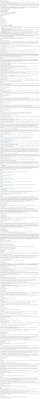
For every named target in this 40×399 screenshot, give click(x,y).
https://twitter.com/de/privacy (3, 88)
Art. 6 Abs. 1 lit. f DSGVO (7, 325)
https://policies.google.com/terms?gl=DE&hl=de (31, 285)
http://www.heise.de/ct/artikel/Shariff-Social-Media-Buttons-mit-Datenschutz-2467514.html (8, 241)
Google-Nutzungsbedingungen (24, 285)
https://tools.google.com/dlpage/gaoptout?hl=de (4, 262)
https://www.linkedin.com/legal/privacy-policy (9, 185)
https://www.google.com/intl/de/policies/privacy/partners (5, 259)
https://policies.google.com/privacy (8, 182)
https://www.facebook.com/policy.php (8, 172)
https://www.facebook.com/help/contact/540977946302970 (5, 115)
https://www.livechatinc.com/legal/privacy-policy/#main (5, 385)
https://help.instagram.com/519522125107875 (4, 158)
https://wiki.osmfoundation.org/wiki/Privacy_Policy (5, 342)
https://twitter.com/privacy (11, 249)
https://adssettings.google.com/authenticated (4, 307)
